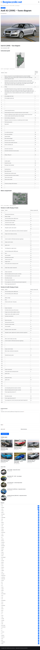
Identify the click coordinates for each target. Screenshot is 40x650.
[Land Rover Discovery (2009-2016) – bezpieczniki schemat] (4, 498)
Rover (2, 603)
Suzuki (2, 552)
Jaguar (2, 588)
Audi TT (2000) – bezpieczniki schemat (13, 469)
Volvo (2, 509)
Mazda (2, 522)
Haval (2, 643)
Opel (2, 519)
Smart (2, 555)
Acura (2, 615)
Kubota (2, 530)
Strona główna (3, 5)
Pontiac (2, 580)
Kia (1, 537)
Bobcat (2, 562)
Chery (2, 592)
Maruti (2, 563)
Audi (7, 5)
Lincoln (2, 527)
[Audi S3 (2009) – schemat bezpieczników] (20, 456)
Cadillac (2, 570)
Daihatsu (2, 635)
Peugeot (2, 507)
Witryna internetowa (24, 429)
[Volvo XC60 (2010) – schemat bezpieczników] (4, 485)
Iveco (2, 572)
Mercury (2, 540)
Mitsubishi (3, 545)
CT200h (2, 618)
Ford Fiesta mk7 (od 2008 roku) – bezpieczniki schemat (16, 489)
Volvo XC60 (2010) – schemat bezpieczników (14, 482)
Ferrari (2, 568)
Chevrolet (2, 542)
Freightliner (3, 641)
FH (1, 628)
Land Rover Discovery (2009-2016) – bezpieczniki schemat (17, 495)
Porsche (2, 560)
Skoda (2, 512)
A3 (8, 5)
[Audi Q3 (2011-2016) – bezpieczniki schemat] (7, 444)
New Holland (3, 593)
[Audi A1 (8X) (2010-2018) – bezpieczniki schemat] (7, 456)
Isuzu (2, 638)
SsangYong (3, 605)
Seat (2, 583)
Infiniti (2, 587)
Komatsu (2, 573)
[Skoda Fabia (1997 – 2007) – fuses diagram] (4, 478)
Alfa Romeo (3, 532)
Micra (2, 610)
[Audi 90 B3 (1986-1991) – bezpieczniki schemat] (33, 456)
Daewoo (2, 567)
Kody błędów (3, 600)
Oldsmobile (3, 578)
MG (1, 582)
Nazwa (2, 424)
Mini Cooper (3, 625)
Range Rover (3, 575)
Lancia (2, 565)
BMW (2, 550)
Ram (2, 640)
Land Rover (3, 577)
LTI (1, 633)
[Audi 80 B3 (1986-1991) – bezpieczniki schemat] (20, 443)
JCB (2, 598)
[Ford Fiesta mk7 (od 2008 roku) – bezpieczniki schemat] (4, 491)
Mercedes (3, 514)
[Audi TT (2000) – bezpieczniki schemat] (4, 472)
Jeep (2, 525)
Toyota (2, 510)
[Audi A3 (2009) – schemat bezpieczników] (33, 444)
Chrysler (2, 547)
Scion (2, 595)
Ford (2, 505)
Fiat (2, 520)
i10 (1, 613)
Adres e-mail (3, 429)
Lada (2, 623)
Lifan (2, 597)
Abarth (2, 590)
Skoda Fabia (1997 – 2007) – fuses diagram (14, 476)
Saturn (2, 608)
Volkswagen (3, 517)
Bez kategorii (3, 557)
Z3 (1, 630)
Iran (2, 585)
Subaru (2, 535)
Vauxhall (2, 620)
